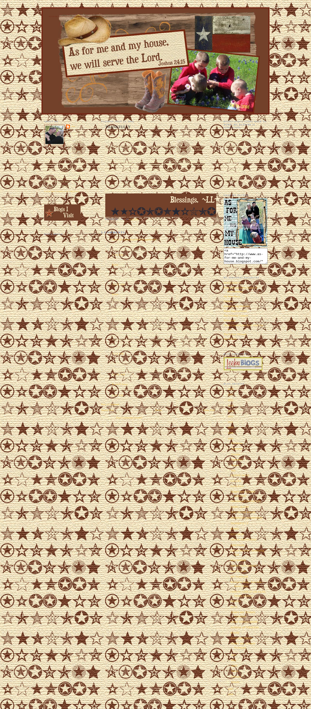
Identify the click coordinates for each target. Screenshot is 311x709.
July (234, 473)
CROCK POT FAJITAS (243, 542)
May (234, 662)
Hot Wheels (230, 341)
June (234, 657)
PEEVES (235, 604)
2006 (231, 697)
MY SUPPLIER (239, 579)
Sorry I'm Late (238, 573)
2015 (231, 403)
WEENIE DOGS (239, 478)
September (237, 462)
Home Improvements (235, 313)
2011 (231, 424)
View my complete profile (62, 191)
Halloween (230, 323)
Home (158, 410)
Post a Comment (110, 404)
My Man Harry (232, 299)
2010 (231, 430)
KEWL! (234, 531)
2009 (231, 435)
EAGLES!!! (237, 489)
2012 (231, 419)
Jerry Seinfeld (238, 563)
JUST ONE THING (241, 641)
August (235, 468)
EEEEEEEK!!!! (232, 285)
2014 (231, 408)
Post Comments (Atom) (129, 417)
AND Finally (237, 548)
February (236, 679)
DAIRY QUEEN (239, 509)
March (235, 673)
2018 (231, 391)
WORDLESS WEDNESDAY (246, 520)
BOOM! (235, 635)
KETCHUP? (237, 537)
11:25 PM (118, 284)
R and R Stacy (120, 384)
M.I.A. (234, 609)
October (236, 457)
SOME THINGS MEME (244, 624)
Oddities (228, 304)
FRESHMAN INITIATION (245, 504)
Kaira (115, 264)
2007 (231, 691)
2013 (231, 413)
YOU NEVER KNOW (242, 515)
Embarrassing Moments (237, 308)
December (237, 445)
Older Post (209, 410)
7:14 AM (118, 353)
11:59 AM (118, 374)
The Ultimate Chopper (236, 318)
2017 (231, 397)
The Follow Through (235, 337)
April (234, 668)
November (237, 451)
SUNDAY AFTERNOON (244, 630)
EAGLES (235, 483)
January (235, 684)
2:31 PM (117, 395)
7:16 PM (117, 254)
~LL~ (74, 126)
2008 (231, 441)
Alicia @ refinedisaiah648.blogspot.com (134, 239)
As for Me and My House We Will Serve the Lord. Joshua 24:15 (76, 16)
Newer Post (107, 410)
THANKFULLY (239, 526)
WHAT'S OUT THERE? (243, 568)
